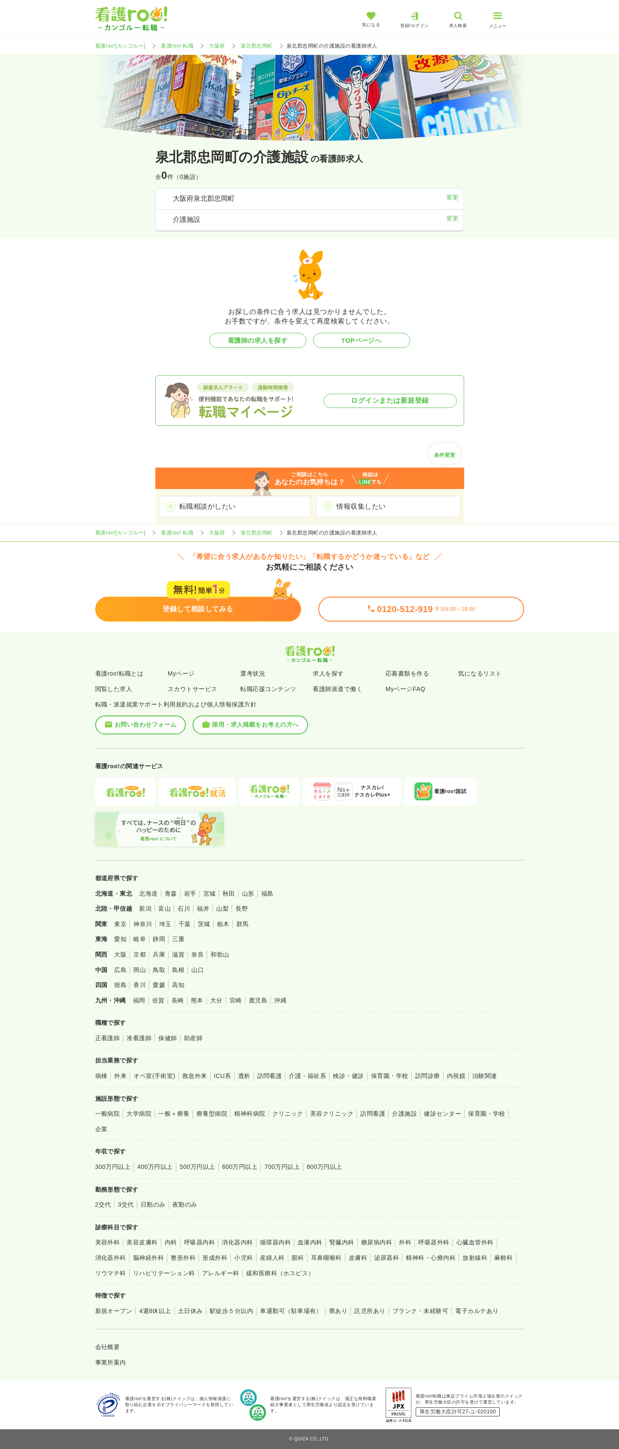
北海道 (148, 893)
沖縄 (280, 1000)
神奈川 (142, 924)
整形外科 (183, 1257)
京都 (139, 954)
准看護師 (139, 1038)
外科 (405, 1242)
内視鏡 (456, 1075)
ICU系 (222, 1075)
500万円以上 (197, 1166)
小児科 (243, 1257)
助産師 (193, 1038)
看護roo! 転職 (177, 46)
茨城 (204, 924)
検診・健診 (348, 1075)
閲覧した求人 (114, 688)
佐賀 (158, 1000)
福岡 (139, 1000)
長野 (242, 908)
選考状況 (252, 673)
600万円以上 (240, 1166)
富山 (164, 908)
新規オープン (114, 1310)
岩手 (190, 893)
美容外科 (107, 1242)
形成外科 (214, 1257)
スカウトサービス (192, 688)
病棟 (101, 1075)
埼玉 (165, 924)
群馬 (242, 924)
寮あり (338, 1310)
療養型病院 (211, 1113)
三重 (178, 939)
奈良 (197, 954)
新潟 (145, 908)
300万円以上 (113, 1166)
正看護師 (107, 1038)
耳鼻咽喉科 (326, 1257)
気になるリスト (479, 673)
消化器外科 (110, 1257)
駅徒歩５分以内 (231, 1310)
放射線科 (474, 1257)
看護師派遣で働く (337, 688)
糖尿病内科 (376, 1242)
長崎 (178, 1000)
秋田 (229, 893)
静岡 (159, 939)
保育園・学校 (389, 1075)
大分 (216, 1000)
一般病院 (107, 1113)
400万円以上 (155, 1166)
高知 (178, 984)
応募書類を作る (407, 673)
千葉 (184, 924)
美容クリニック (331, 1113)
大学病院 (139, 1113)
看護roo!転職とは (119, 673)
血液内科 (310, 1242)
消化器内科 (237, 1242)
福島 (267, 893)
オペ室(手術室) (154, 1075)
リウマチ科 (110, 1273)
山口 (197, 969)
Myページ (181, 673)
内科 (171, 1242)
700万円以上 (282, 1166)
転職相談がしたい (207, 506)
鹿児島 (258, 1000)
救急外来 (194, 1075)
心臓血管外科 (475, 1242)
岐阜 (139, 939)
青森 (171, 893)
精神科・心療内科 (431, 1257)
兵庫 (159, 954)
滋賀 (178, 954)
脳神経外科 (148, 1257)
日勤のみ (153, 1204)
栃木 (223, 924)
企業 (101, 1129)
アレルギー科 (220, 1273)
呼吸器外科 (433, 1242)
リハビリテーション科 (164, 1273)
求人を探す (328, 673)
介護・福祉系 (307, 1075)
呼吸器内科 (199, 1242)
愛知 (120, 939)
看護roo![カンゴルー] (120, 46)
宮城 (209, 893)
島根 (178, 969)
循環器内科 (275, 1242)
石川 (184, 908)
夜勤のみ (184, 1204)
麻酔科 (503, 1257)
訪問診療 (427, 1075)
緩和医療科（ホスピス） (280, 1273)
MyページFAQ (406, 688)
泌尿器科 (386, 1257)
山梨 (222, 908)
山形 (248, 893)
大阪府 (217, 46)
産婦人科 (272, 1257)
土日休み (190, 1310)
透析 (244, 1075)
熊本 (197, 1000)
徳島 (120, 984)
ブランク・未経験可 (420, 1310)
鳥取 (159, 969)
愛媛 (159, 984)
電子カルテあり (476, 1310)
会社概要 (107, 1346)
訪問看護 (269, 1075)
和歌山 (220, 954)
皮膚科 (358, 1257)
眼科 (298, 1257)
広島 (120, 969)
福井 (203, 908)
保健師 (167, 1038)
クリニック (287, 1113)
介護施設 (404, 1113)
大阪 (120, 954)
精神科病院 (249, 1113)
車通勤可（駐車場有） (291, 1310)
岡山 (139, 969)
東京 (120, 924)
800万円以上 (324, 1166)
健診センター (442, 1113)
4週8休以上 (155, 1310)
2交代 (103, 1204)
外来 (120, 1075)
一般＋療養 (173, 1113)
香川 (139, 984)
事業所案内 (110, 1362)
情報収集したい (361, 506)
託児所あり (369, 1310)
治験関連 (484, 1075)
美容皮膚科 (142, 1242)
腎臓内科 (341, 1242)
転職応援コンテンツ (268, 688)
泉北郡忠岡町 (257, 46)
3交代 (126, 1204)
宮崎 (235, 1000)
